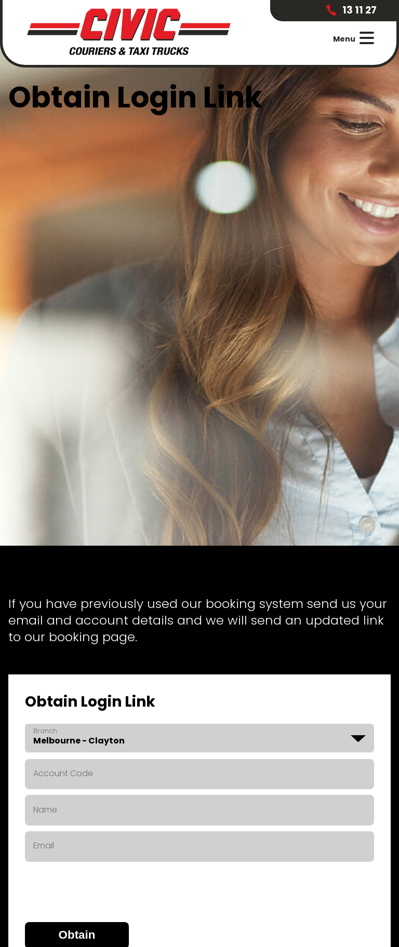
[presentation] (104, 888)
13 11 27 (351, 10)
